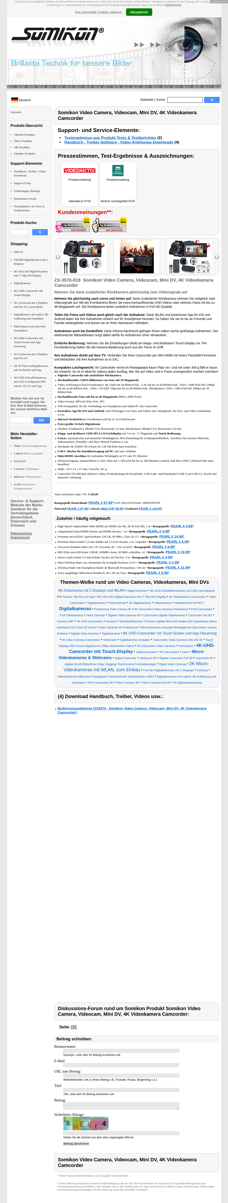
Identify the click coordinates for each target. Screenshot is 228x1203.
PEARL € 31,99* (178, 567)
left (58, 257)
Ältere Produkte (23, 141)
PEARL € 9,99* (163, 547)
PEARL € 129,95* (150, 508)
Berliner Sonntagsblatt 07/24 (118, 201)
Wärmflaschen (27, 476)
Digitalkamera (22, 283)
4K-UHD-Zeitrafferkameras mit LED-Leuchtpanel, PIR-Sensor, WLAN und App (30, 381)
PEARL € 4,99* (182, 526)
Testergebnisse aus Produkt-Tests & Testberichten (110, 138)
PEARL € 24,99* (171, 536)
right (216, 257)
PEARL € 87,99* (100, 502)
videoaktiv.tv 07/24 (80, 201)
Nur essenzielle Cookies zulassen (98, 12)
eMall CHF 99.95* (112, 508)
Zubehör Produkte (24, 153)
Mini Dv (18, 251)
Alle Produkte (22, 147)
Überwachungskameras (30, 445)
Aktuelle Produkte (24, 134)
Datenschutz (173, 5)
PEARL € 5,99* (157, 573)
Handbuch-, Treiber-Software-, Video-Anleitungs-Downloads (118, 142)
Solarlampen (26, 468)
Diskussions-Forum (25, 198)
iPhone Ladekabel (28, 453)
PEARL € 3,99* (168, 562)
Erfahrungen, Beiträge (27, 191)
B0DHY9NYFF (151, 502)
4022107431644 (131, 502)
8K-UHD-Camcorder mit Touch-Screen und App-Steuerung (28, 342)
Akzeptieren (139, 12)
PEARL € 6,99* (177, 541)
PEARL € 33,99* (178, 552)
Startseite (146, 99)
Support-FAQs (22, 183)
